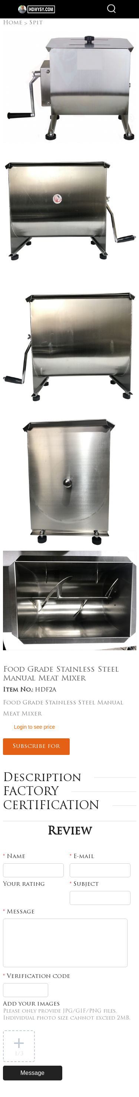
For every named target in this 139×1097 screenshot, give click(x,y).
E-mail (82, 857)
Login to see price (34, 727)
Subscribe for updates (36, 749)
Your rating (24, 884)
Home (12, 23)
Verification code (36, 976)
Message (18, 912)
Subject (84, 884)
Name (14, 857)
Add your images (66, 1011)
